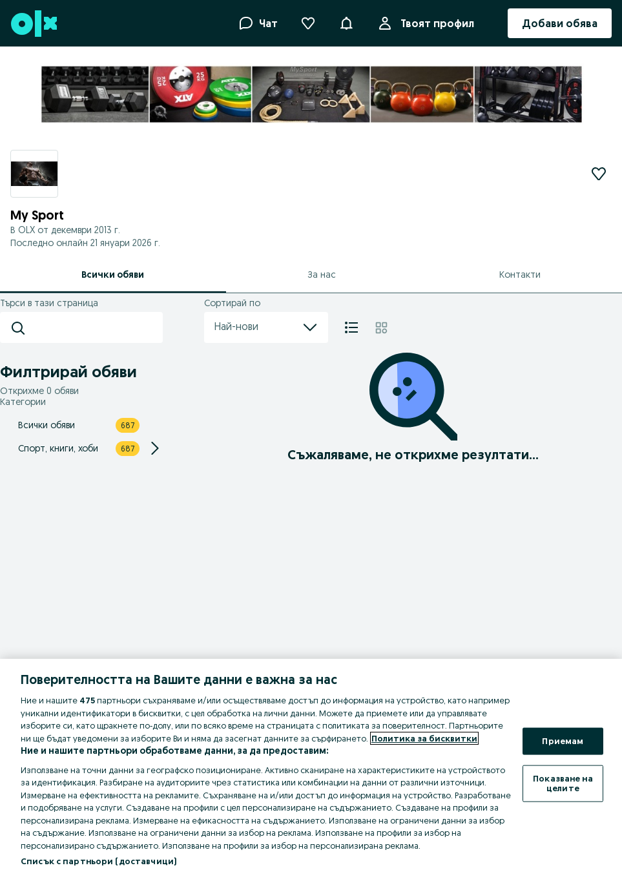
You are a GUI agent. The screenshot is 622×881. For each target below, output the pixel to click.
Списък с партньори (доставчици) (98, 861)
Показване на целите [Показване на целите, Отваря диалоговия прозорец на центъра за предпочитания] (563, 782)
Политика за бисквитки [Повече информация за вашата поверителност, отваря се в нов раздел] (424, 738)
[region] (311, 770)
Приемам (562, 741)
